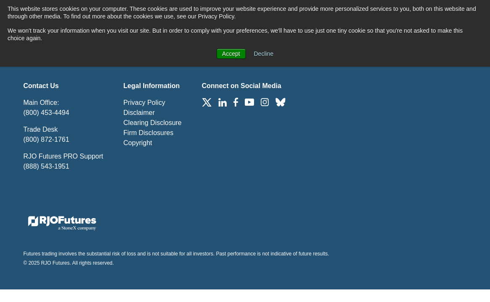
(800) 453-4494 (46, 112)
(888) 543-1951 (46, 166)
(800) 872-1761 (46, 139)
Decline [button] (264, 53)
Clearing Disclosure (152, 122)
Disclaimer (139, 112)
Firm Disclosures (148, 132)
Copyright (137, 142)
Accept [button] (231, 53)
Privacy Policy (144, 102)
